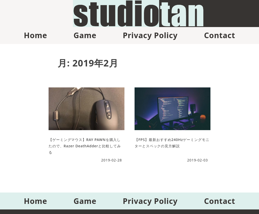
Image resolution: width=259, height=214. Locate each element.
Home (35, 35)
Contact (219, 35)
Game (85, 35)
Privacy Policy (150, 35)
